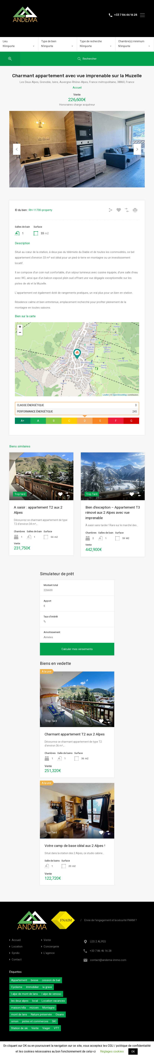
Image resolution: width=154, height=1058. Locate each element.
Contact (17, 959)
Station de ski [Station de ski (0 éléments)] (19, 1028)
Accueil (77, 87)
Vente (47, 940)
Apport (47, 600)
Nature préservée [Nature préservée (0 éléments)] (41, 1014)
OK (133, 1051)
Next (137, 149)
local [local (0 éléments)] (35, 1000)
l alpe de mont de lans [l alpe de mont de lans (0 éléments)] (24, 994)
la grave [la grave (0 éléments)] (47, 987)
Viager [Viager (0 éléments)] (46, 1028)
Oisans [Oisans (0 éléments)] (60, 1014)
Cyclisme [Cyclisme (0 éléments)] (16, 987)
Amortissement (52, 632)
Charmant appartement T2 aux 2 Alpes (75, 734)
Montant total (51, 585)
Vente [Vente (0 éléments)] (35, 1028)
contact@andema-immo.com (108, 960)
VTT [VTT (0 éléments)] (56, 1028)
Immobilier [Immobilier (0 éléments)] (32, 987)
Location (17, 946)
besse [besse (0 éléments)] (34, 980)
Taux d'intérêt (51, 616)
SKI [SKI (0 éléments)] (54, 1021)
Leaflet (106, 395)
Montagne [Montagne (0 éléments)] (48, 1007)
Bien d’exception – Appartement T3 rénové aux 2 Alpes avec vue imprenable (112, 512)
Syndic (16, 953)
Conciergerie (51, 946)
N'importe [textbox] (9, 46)
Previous (16, 149)
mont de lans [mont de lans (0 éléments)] (19, 1014)
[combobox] (19, 46)
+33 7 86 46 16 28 (125, 15)
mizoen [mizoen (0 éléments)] (34, 1007)
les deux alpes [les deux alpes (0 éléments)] (19, 1000)
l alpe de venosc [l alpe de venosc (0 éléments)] (51, 994)
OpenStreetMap (120, 395)
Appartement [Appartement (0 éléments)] (19, 980)
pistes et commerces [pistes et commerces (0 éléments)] (35, 1021)
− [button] (20, 333)
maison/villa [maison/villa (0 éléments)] (18, 1007)
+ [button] (20, 327)
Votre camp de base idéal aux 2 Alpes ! (75, 846)
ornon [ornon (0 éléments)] (14, 1021)
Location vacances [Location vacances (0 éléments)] (53, 1000)
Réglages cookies (112, 1051)
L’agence (49, 953)
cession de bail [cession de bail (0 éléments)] (51, 980)
